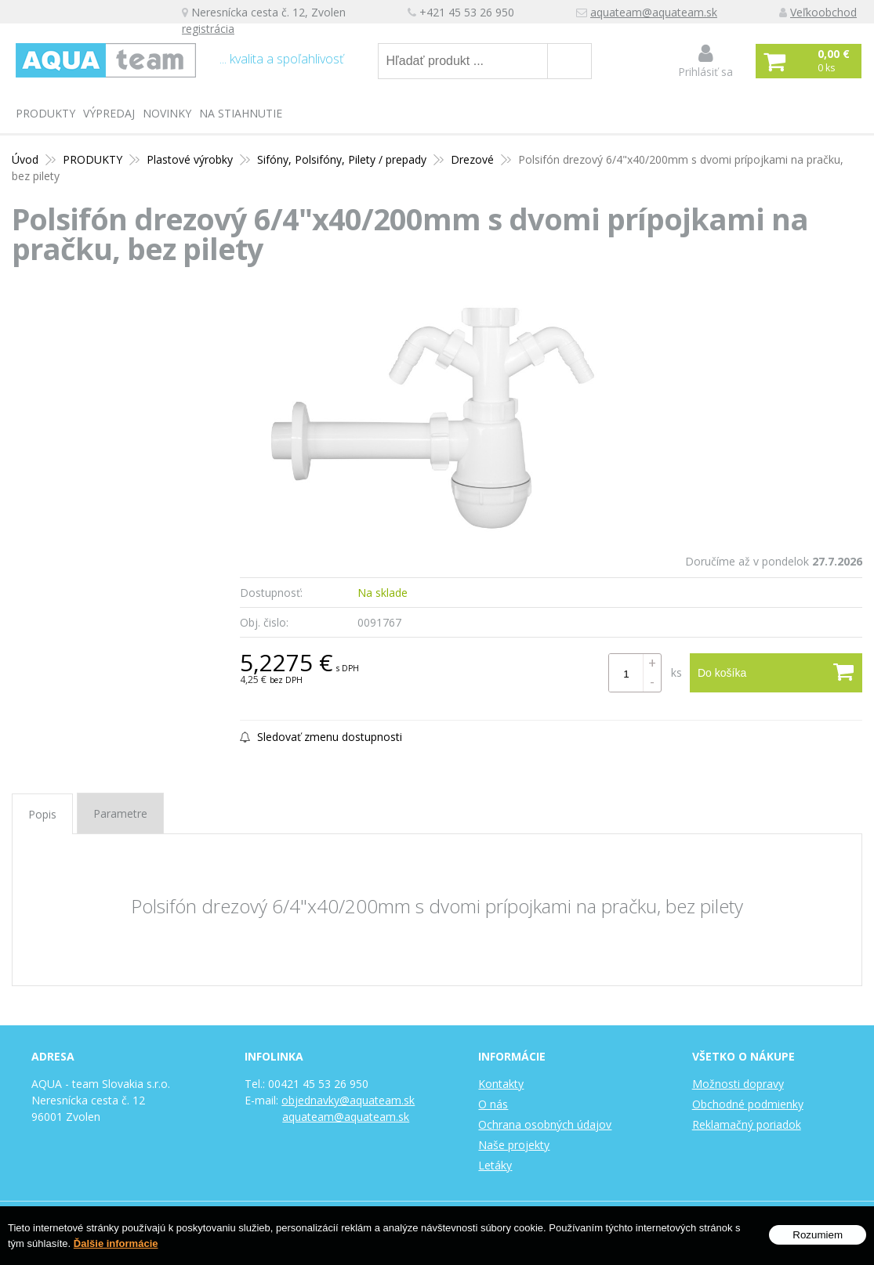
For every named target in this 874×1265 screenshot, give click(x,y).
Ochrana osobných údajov (544, 1124)
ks (676, 672)
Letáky (495, 1165)
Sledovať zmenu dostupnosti (321, 736)
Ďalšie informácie (116, 1244)
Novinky (167, 113)
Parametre (120, 813)
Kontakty (501, 1083)
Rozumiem (817, 1236)
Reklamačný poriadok (746, 1124)
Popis (42, 814)
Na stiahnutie (240, 113)
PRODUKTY (45, 113)
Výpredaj (109, 113)
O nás (493, 1104)
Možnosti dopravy (738, 1083)
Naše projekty (513, 1144)
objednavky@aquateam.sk (348, 1100)
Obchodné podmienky (747, 1104)
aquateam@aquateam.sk (653, 12)
